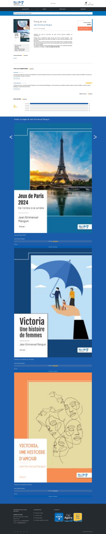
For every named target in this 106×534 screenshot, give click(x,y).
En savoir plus (16, 78)
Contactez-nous (38, 515)
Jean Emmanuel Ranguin (43, 25)
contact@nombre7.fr (21, 522)
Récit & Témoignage (39, 28)
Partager (15, 58)
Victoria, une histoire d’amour (23, 484)
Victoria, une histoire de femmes (24, 359)
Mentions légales (38, 517)
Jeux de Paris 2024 (20, 235)
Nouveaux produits (39, 513)
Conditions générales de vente (41, 520)
